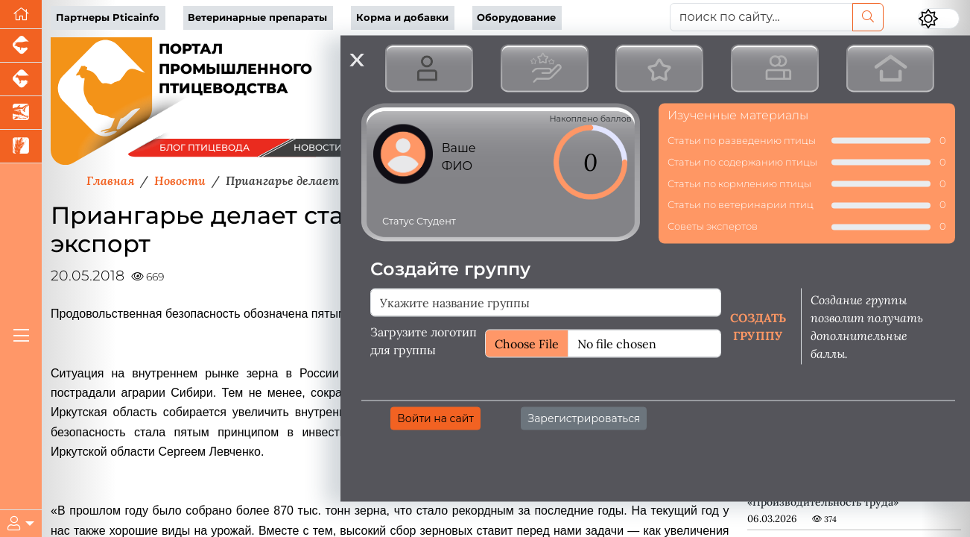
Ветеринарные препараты (257, 17)
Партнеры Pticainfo (107, 17)
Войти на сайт (435, 417)
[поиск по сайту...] (762, 17)
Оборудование (516, 17)
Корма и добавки (402, 17)
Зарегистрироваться (583, 417)
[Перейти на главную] (21, 14)
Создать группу (758, 326)
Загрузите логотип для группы (423, 340)
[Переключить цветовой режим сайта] (939, 18)
